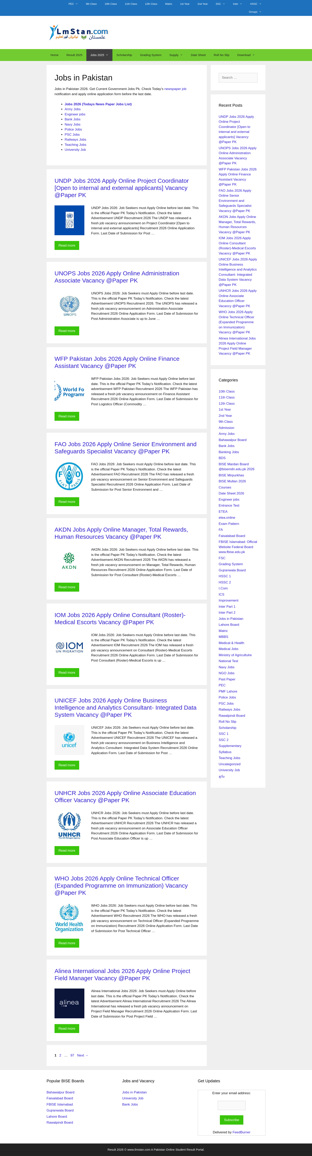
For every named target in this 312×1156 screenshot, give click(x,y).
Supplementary (230, 746)
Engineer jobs (75, 114)
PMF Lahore (228, 691)
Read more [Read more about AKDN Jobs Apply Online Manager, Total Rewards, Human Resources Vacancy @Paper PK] (66, 587)
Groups (257, 12)
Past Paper (227, 679)
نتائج (222, 776)
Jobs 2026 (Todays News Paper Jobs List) (98, 104)
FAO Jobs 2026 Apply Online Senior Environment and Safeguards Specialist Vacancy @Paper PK (235, 201)
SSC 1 (223, 734)
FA (221, 530)
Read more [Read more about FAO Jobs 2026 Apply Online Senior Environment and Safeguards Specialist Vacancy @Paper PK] (66, 502)
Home (54, 55)
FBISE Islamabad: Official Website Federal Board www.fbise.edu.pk (238, 547)
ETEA (223, 512)
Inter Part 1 (227, 606)
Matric (168, 3)
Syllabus (225, 752)
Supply (178, 55)
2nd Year (203, 3)
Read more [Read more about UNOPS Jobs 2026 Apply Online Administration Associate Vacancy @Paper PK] (66, 331)
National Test (228, 661)
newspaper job (175, 89)
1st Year (185, 3)
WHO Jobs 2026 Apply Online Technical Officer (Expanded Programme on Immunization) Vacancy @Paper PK (121, 885)
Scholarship (124, 55)
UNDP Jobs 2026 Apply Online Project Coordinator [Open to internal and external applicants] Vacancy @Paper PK (122, 187)
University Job (75, 150)
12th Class (151, 3)
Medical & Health (231, 643)
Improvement (228, 600)
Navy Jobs (72, 124)
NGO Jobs (226, 673)
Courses (225, 487)
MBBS (223, 637)
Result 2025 (74, 55)
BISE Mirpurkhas (231, 475)
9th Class (91, 3)
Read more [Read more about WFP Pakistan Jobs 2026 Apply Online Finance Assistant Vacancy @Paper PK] (66, 416)
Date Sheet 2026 (231, 493)
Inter (239, 4)
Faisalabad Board (232, 536)
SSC (222, 4)
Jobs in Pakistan (231, 619)
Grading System (151, 55)
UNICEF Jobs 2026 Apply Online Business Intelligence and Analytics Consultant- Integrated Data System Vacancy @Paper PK (126, 707)
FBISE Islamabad (60, 1104)
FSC (222, 558)
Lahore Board (229, 625)
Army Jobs (73, 109)
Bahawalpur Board (233, 440)
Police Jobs (73, 129)
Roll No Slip (221, 55)
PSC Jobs (72, 134)
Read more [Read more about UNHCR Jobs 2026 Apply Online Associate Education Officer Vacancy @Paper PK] (66, 850)
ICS (221, 594)
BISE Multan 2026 (232, 481)
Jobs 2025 (101, 55)
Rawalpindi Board (232, 716)
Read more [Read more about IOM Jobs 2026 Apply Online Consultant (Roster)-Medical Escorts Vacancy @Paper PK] (66, 672)
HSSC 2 (225, 582)
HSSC (257, 4)
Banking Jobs (229, 452)
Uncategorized (230, 764)
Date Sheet (198, 55)
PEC (75, 4)
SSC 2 (223, 740)
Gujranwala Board (232, 570)
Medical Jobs (228, 649)
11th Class (131, 3)
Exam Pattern (229, 524)
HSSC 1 (225, 576)
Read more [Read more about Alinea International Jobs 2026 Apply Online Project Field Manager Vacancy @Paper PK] (66, 1028)
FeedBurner (242, 1132)
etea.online (227, 517)
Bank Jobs (72, 119)
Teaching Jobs (75, 145)
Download (248, 55)
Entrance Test (229, 505)
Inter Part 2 (227, 612)
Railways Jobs (75, 139)
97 (72, 1055)
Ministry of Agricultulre (235, 655)
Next (83, 1055)
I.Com (223, 588)
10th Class (111, 3)
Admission (226, 428)
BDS (222, 458)
